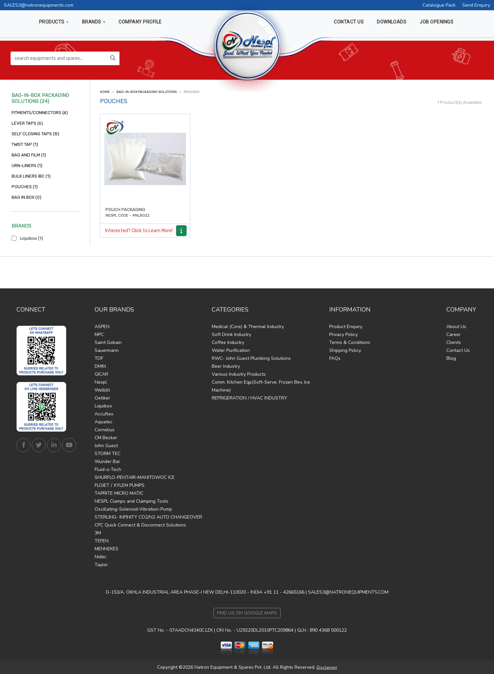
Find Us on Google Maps (247, 613)
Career (453, 334)
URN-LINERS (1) (27, 165)
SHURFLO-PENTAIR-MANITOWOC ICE (135, 477)
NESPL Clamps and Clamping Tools (131, 501)
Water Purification (231, 350)
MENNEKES (106, 549)
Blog (451, 358)
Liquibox (103, 406)
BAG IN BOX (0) (26, 197)
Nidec (101, 557)
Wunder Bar (107, 461)
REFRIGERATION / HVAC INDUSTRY (249, 398)
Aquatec (103, 422)
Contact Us (458, 350)
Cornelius (104, 430)
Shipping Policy (345, 350)
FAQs (334, 358)
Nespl (101, 382)
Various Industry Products (239, 374)
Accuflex (104, 414)
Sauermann (107, 350)
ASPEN (102, 326)
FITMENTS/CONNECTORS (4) (40, 112)
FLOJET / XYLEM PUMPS (120, 485)
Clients (453, 342)
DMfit (100, 366)
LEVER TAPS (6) (27, 123)
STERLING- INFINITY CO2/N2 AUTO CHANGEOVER (148, 517)
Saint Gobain (108, 342)
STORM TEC (107, 453)
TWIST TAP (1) (25, 144)
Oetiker (102, 398)
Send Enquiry (476, 5)
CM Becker (106, 438)
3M (98, 533)
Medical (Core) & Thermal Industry (248, 326)
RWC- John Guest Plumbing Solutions (251, 358)
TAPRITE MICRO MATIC (119, 493)
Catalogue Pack (439, 5)
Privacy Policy (343, 334)
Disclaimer (327, 667)
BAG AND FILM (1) (29, 154)
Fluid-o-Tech (108, 469)
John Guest (106, 445)
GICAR (101, 374)
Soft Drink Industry (231, 334)
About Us (456, 326)
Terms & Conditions (349, 342)
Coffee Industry (228, 342)
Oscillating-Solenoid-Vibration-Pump (133, 509)
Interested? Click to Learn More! (139, 230)
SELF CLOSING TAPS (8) (35, 133)
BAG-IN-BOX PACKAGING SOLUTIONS (146, 92)
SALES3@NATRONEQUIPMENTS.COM (348, 592)
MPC (99, 334)
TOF (99, 358)
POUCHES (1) (25, 186)
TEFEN (102, 541)
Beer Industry (226, 366)
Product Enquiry (345, 326)
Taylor (101, 565)
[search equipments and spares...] (59, 58)
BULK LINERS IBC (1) (31, 176)
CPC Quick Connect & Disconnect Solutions (140, 525)
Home (105, 92)
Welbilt (102, 390)
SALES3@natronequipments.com (38, 5)
